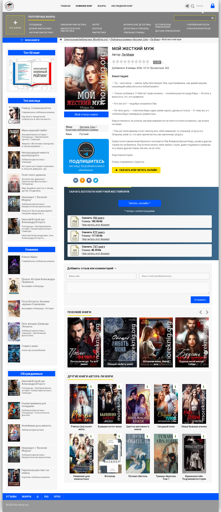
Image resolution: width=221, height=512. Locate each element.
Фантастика (99, 32)
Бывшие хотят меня (110, 426)
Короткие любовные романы (82, 129)
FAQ (46, 496)
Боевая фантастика (40, 28)
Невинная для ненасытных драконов (81, 477)
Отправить (200, 299)
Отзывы (11, 496)
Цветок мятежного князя (137, 428)
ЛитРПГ (96, 24)
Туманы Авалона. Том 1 (166, 477)
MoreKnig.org (28, 6)
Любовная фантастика (73, 24)
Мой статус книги (86, 114)
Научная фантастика (41, 32)
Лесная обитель (137, 476)
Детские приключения (167, 31)
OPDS (57, 496)
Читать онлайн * (139, 203)
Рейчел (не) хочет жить (81, 428)
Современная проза (198, 24)
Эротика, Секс (87, 127)
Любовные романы (134, 32)
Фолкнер (109, 476)
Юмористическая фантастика (70, 29)
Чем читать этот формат (96, 224)
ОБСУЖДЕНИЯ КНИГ (122, 6)
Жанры (102, 6)
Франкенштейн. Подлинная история (194, 477)
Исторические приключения (163, 25)
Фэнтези (97, 28)
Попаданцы (35, 24)
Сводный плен (166, 426)
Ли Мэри (155, 39)
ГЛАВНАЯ (65, 6)
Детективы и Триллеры (136, 28)
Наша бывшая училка (194, 426)
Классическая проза (198, 28)
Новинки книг (84, 6)
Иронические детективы (137, 24)
